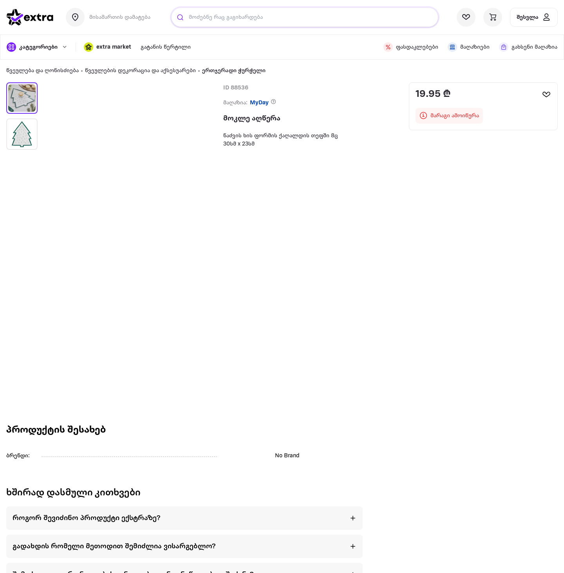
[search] (180, 17)
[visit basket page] (492, 17)
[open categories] (37, 47)
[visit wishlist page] (466, 17)
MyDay (259, 103)
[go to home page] (29, 17)
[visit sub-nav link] (166, 47)
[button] (107, 47)
